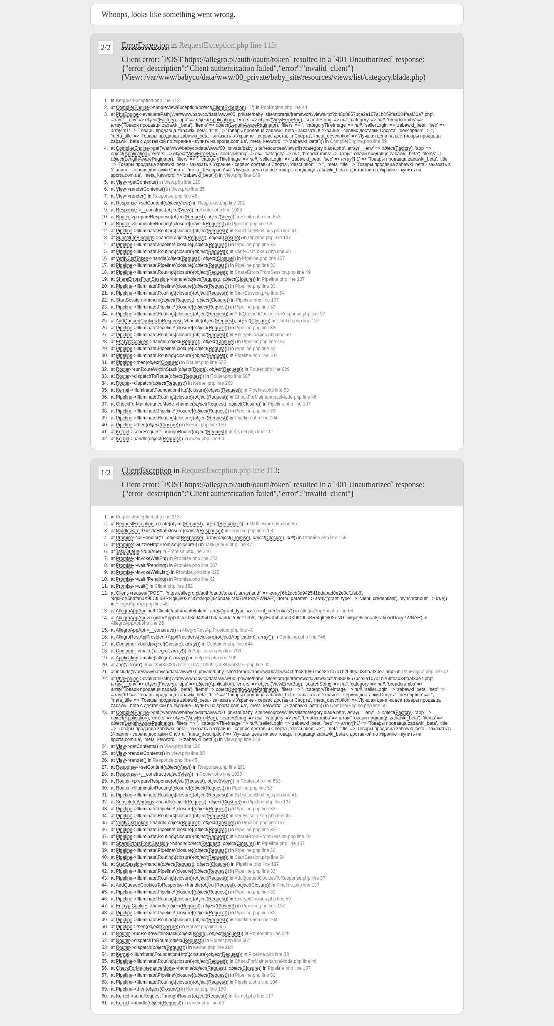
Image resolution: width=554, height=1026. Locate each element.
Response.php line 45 (175, 196)
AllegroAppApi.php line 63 (326, 611)
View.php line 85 (188, 189)
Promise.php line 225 (197, 572)
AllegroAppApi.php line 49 (142, 604)
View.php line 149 (242, 175)
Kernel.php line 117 (253, 431)
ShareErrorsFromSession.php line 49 (272, 272)
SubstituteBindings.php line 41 (266, 230)
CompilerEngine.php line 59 (358, 141)
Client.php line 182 (174, 586)
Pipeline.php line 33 (255, 244)
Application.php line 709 (216, 651)
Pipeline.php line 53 (252, 223)
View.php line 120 (182, 182)
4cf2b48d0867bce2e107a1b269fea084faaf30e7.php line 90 (209, 664)
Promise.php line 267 (195, 565)
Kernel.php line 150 (206, 425)
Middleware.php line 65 (273, 523)
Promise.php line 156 (325, 537)
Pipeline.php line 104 (256, 355)
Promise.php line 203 (251, 530)
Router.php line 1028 (220, 210)
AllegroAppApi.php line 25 (137, 623)
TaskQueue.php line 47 (228, 544)
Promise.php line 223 (196, 558)
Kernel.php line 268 (213, 383)
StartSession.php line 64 (260, 293)
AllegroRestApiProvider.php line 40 (217, 630)
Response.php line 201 (221, 203)
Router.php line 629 (270, 369)
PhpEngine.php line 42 (425, 671)
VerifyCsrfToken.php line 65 (263, 251)
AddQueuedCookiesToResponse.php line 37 (279, 314)
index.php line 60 (206, 438)
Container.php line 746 (302, 637)
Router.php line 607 (230, 376)
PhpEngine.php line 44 (284, 107)
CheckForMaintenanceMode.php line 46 (276, 397)
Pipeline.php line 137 (269, 237)
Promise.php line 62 (194, 579)
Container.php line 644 (230, 644)
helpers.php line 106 (215, 658)
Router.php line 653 (260, 217)
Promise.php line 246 (189, 551)
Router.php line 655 (206, 362)
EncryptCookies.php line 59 (263, 334)
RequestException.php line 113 (227, 45)
